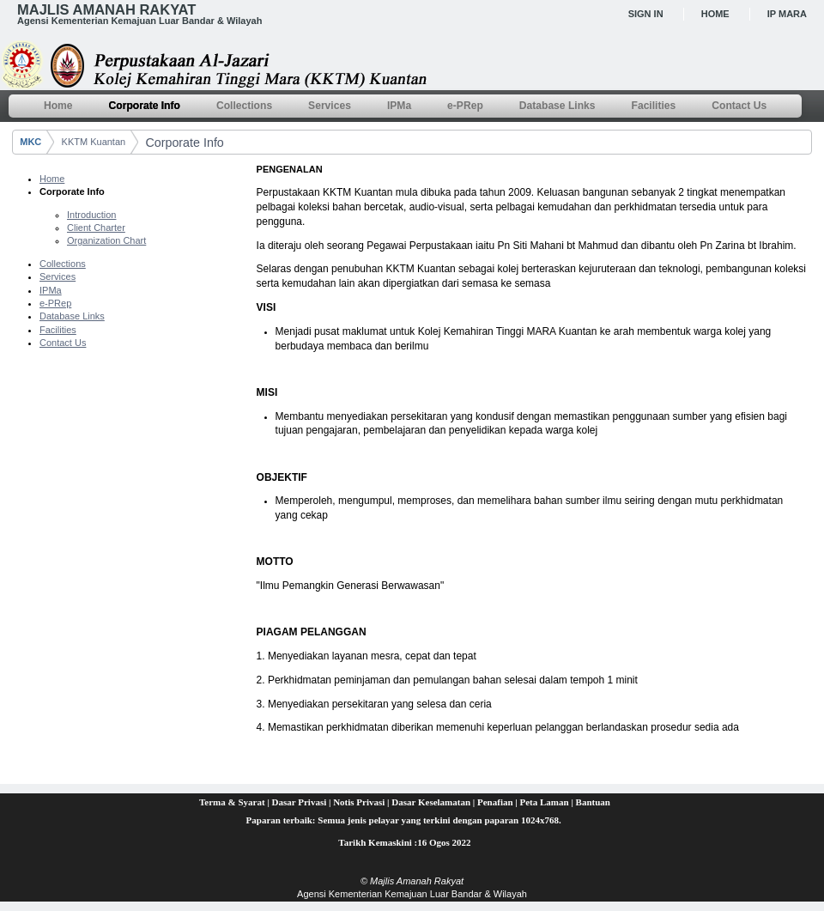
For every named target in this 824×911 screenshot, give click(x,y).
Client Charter (96, 227)
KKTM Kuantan (94, 142)
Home (715, 14)
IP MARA (787, 14)
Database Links (72, 316)
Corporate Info (184, 142)
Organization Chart (106, 240)
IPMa (50, 290)
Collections (62, 263)
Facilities (57, 330)
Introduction (91, 215)
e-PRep (55, 303)
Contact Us (62, 342)
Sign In (645, 14)
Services (57, 276)
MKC (30, 142)
